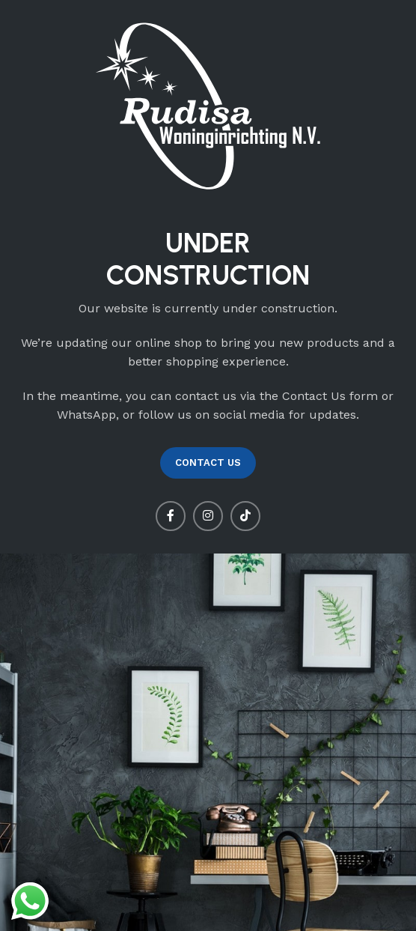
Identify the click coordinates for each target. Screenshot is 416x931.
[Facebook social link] (171, 516)
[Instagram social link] (208, 516)
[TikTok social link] (245, 516)
